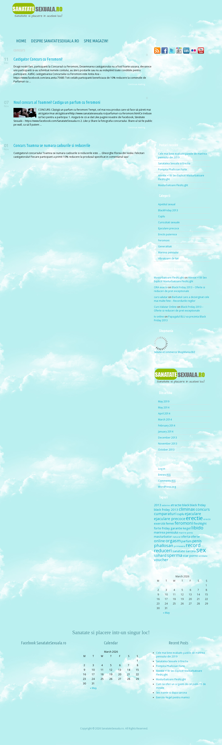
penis (197, 540)
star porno (190, 555)
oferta (185, 536)
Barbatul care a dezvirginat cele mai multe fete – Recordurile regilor (181, 299)
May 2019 (163, 401)
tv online (159, 316)
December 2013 (167, 437)
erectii (207, 519)
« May (166, 612)
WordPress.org (167, 487)
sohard (160, 555)
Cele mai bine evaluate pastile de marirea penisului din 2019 (182, 155)
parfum (186, 541)
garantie (176, 528)
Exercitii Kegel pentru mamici (173, 697)
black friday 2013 (166, 509)
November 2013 (167, 443)
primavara (179, 546)
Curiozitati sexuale (169, 222)
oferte (195, 536)
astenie (166, 505)
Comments (167, 481)
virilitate (203, 555)
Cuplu (161, 216)
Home (11, 41)
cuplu (180, 514)
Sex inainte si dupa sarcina (171, 692)
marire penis (186, 532)
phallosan (163, 545)
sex (201, 550)
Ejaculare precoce (168, 228)
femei (170, 523)
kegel (187, 528)
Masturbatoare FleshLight (173, 185)
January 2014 (165, 431)
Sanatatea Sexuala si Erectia (174, 163)
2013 (157, 505)
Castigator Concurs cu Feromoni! (37, 59)
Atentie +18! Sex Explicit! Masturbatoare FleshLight (181, 177)
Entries (164, 475)
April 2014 (164, 413)
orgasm (173, 540)
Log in (161, 468)
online (159, 540)
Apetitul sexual (166, 204)
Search (200, 67)
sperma (174, 555)
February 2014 (166, 425)
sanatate (178, 551)
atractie (176, 505)
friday (166, 528)
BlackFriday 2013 (168, 210)
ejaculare (193, 513)
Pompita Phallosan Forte (172, 169)
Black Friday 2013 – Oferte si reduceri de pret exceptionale (179, 289)
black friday (198, 505)
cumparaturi (165, 513)
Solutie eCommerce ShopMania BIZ (174, 352)
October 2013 (166, 449)
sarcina (191, 551)
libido (197, 527)
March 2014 (165, 419)
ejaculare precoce (169, 518)
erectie (194, 518)
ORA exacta (160, 287)
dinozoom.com (199, 740)
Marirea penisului (168, 252)
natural (177, 536)
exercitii (159, 523)
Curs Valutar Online (165, 307)
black (185, 505)
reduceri (163, 550)
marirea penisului (166, 532)
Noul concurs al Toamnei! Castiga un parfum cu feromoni (56, 102)
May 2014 (163, 407)
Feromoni (164, 240)
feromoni (183, 523)
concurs (203, 509)
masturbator (163, 536)
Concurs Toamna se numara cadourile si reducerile (51, 145)
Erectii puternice (167, 234)
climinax (187, 509)
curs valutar (161, 297)
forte (157, 528)
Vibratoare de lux (168, 258)
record (193, 545)
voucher (161, 559)
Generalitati (165, 246)
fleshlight (200, 523)
